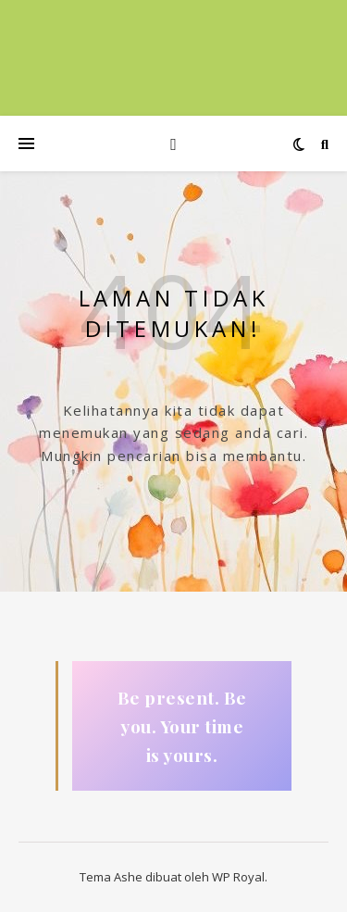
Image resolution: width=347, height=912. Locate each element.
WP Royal (238, 876)
